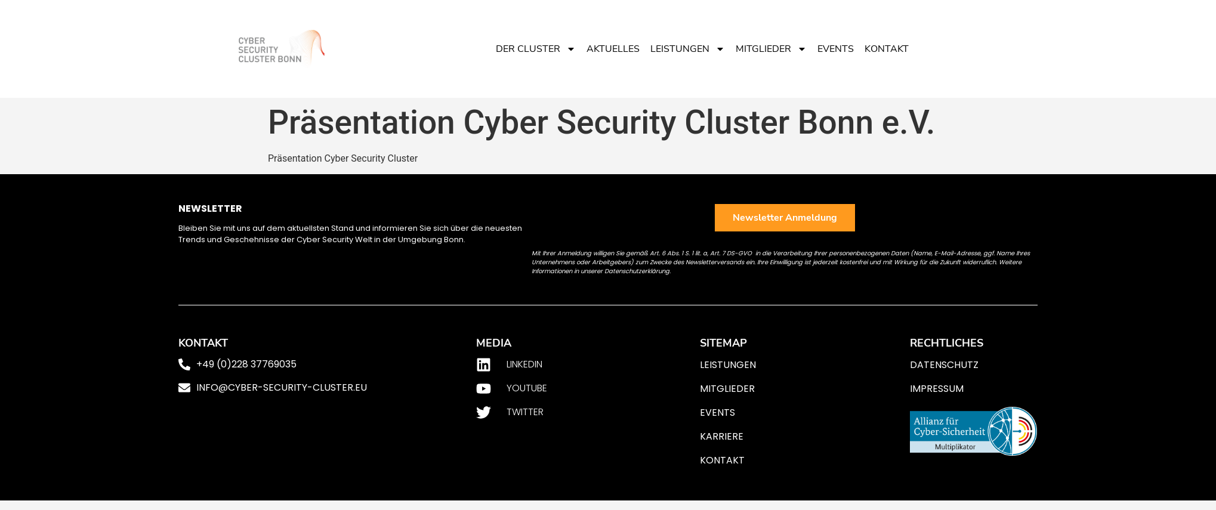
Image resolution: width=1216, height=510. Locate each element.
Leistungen (687, 49)
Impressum (937, 388)
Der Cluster (536, 49)
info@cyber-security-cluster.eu (281, 387)
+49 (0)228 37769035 (246, 364)
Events (835, 48)
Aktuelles (613, 48)
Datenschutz (944, 365)
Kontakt (887, 48)
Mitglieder (771, 49)
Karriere (721, 436)
